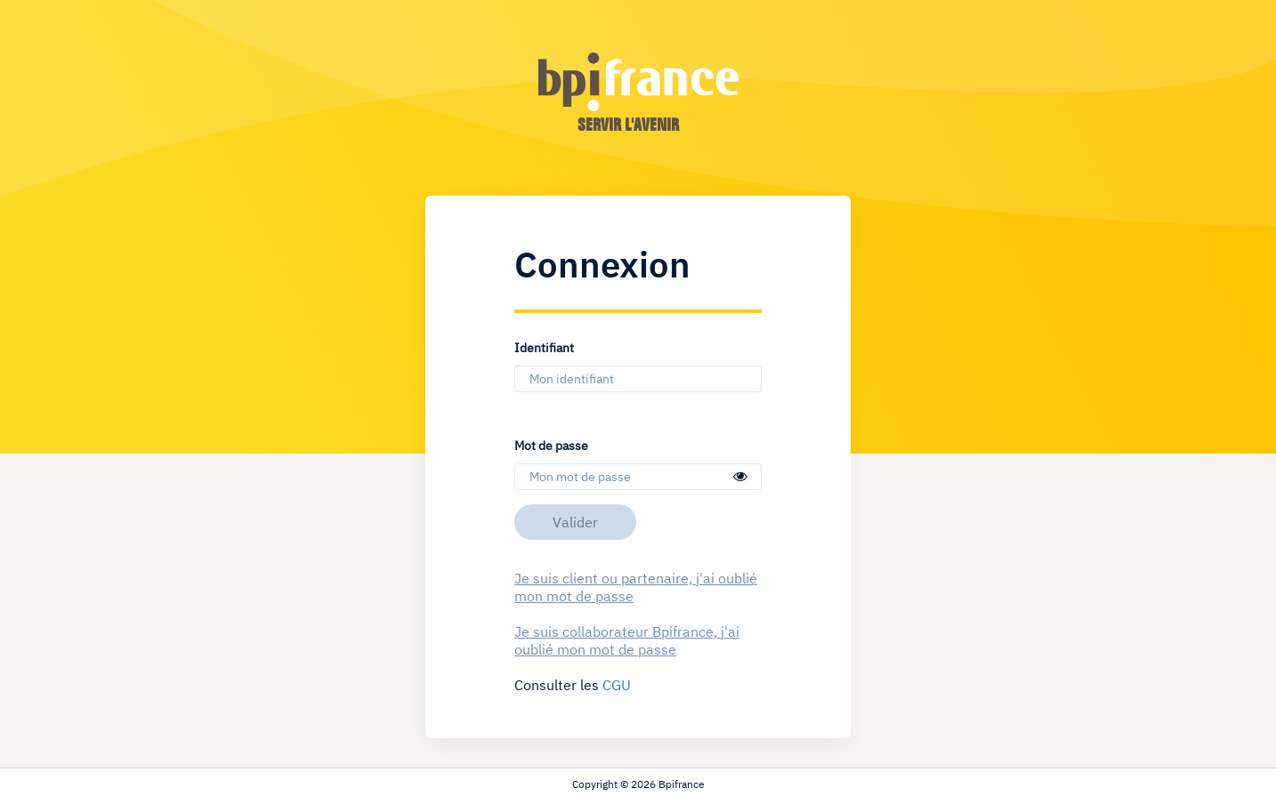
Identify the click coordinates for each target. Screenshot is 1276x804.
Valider (575, 522)
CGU (616, 685)
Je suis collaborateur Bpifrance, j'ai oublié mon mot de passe (626, 640)
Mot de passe (551, 445)
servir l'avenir (628, 124)
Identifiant (544, 347)
